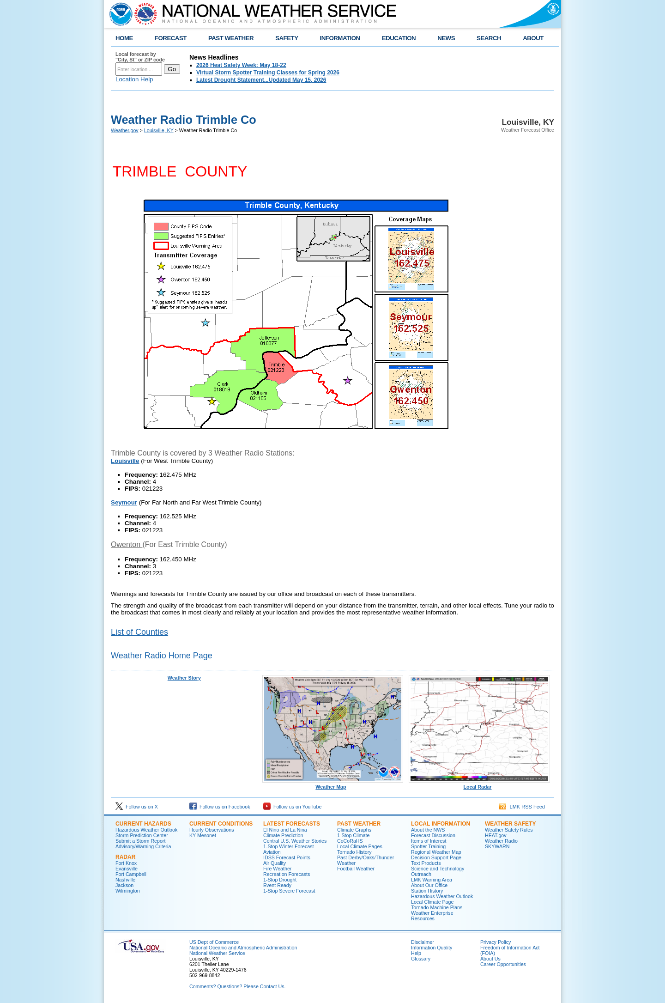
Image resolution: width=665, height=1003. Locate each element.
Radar (125, 857)
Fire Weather (277, 868)
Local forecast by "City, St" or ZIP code (140, 56)
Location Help (134, 79)
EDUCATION (399, 38)
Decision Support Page (436, 857)
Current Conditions (221, 824)
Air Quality (274, 863)
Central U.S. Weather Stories (294, 841)
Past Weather (359, 824)
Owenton (126, 544)
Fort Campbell (130, 874)
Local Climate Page (432, 902)
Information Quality (431, 947)
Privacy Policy (495, 942)
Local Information (440, 824)
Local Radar (479, 784)
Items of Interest (428, 841)
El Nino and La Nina (285, 830)
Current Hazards (143, 824)
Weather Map (333, 784)
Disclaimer (422, 942)
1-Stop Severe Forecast (289, 891)
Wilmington (127, 891)
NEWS (446, 38)
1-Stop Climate (353, 835)
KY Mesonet (202, 835)
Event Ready (277, 885)
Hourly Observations (211, 830)
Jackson (124, 885)
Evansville (126, 868)
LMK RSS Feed (522, 806)
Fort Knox (126, 863)
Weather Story (184, 678)
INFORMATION (340, 38)
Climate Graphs (354, 830)
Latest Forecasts (291, 824)
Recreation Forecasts (286, 874)
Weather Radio (501, 841)
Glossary (420, 958)
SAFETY (286, 38)
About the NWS (428, 830)
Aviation (272, 852)
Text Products (426, 863)
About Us (490, 958)
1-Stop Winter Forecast (288, 846)
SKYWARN (497, 846)
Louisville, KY (159, 130)
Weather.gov (125, 130)
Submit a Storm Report (140, 841)
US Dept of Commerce (214, 942)
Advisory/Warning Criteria (143, 846)
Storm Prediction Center (141, 835)
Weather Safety (510, 824)
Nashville (125, 879)
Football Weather (356, 868)
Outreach (421, 874)
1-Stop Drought (279, 879)
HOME (124, 38)
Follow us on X (136, 806)
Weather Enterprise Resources (432, 915)
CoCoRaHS (350, 841)
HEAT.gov (496, 835)
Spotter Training (428, 846)
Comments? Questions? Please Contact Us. (237, 986)
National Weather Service (217, 953)
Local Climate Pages (359, 846)
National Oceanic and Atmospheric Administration (243, 947)
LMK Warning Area (431, 879)
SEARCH (489, 38)
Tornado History (354, 852)
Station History (427, 891)
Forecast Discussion (433, 835)
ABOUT (533, 38)
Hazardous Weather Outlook (146, 830)
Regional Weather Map (436, 852)
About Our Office (429, 885)
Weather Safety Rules (508, 830)
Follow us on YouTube (292, 806)
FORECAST (171, 38)
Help (416, 953)
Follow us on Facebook (219, 806)
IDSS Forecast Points (286, 857)
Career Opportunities (503, 964)
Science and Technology (437, 868)
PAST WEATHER (231, 38)
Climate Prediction (283, 835)
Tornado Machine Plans (436, 907)
